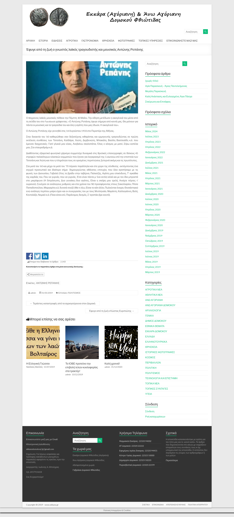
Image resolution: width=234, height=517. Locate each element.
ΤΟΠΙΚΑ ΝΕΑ (152, 383)
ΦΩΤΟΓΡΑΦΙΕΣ (126, 40)
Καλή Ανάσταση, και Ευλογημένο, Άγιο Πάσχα (168, 96)
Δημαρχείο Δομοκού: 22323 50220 (135, 460)
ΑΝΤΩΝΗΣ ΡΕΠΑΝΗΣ (47, 283)
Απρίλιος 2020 (152, 209)
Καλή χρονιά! (112, 363)
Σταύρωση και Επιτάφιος (158, 101)
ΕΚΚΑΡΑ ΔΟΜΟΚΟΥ (156, 331)
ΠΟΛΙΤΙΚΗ (150, 367)
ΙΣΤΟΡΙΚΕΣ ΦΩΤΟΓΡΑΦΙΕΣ (160, 352)
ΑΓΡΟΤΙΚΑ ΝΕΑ (153, 289)
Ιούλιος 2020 (151, 199)
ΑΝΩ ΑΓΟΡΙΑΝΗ (154, 300)
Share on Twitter (37, 256)
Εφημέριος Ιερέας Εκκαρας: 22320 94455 (138, 450)
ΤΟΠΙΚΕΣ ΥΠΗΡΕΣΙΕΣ (150, 40)
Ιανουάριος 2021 (154, 188)
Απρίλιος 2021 (152, 178)
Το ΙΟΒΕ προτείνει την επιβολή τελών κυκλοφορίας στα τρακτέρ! (81, 367)
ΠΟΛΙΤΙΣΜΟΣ (74, 293)
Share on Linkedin (45, 256)
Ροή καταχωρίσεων (155, 416)
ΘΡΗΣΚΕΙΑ (108, 40)
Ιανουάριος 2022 (154, 157)
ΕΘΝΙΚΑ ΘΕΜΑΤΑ (154, 326)
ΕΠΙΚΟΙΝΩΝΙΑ (158, 505)
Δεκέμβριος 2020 (154, 193)
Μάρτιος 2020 (152, 214)
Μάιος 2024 (151, 131)
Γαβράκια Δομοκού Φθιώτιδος (86, 470)
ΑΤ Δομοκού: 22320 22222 (131, 446)
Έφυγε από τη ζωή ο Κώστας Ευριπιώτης (111, 310)
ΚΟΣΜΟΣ (150, 357)
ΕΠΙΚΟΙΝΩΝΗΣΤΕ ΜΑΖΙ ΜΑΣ (182, 40)
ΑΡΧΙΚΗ (30, 40)
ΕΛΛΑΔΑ (62, 293)
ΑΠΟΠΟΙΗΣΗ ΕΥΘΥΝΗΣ (176, 505)
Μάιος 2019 (151, 261)
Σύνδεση (149, 411)
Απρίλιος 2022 (152, 146)
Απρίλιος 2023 (152, 141)
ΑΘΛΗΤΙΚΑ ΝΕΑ (154, 294)
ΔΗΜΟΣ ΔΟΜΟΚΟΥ (155, 320)
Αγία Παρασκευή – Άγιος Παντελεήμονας (166, 86)
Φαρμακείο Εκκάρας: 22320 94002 (135, 441)
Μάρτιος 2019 (152, 272)
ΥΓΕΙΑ (148, 393)
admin (33, 293)
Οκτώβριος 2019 (154, 240)
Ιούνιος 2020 (151, 204)
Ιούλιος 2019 (151, 251)
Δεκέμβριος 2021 (154, 162)
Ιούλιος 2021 (151, 167)
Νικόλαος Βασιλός (34, 367)
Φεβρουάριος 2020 (155, 219)
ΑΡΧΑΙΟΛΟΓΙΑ (153, 310)
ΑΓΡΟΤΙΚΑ (72, 40)
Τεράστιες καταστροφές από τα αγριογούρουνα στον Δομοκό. (63, 303)
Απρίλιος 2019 (152, 266)
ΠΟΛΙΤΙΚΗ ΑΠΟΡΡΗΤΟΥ (198, 505)
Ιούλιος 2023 (151, 136)
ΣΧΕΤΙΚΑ (146, 505)
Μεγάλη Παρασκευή (155, 91)
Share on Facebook (29, 256)
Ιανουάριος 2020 (154, 225)
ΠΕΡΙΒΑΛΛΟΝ (153, 362)
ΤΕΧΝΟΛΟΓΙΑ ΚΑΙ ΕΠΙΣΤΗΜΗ (161, 378)
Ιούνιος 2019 (151, 256)
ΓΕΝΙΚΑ (149, 315)
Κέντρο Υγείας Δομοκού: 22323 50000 (136, 455)
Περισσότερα (172, 460)
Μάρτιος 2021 (152, 183)
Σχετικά (171, 433)
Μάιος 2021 (151, 173)
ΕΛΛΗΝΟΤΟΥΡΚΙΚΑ (156, 341)
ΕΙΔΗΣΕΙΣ (57, 40)
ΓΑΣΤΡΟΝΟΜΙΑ (89, 40)
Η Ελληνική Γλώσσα (38, 363)
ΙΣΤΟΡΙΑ (43, 40)
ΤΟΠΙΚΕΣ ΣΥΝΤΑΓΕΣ (156, 388)
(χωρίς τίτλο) (151, 80)
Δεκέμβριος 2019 (154, 230)
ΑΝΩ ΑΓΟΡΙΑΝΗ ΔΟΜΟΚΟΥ (160, 305)
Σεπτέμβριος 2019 (154, 246)
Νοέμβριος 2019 (153, 235)
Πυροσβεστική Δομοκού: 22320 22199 (137, 465)
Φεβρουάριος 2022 (155, 152)
